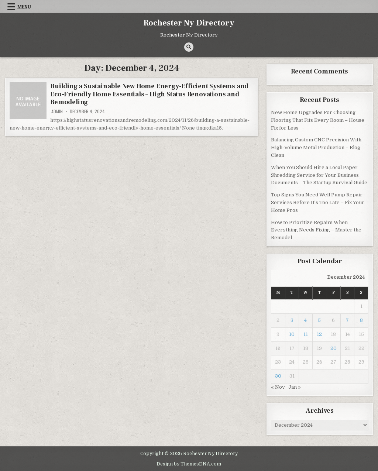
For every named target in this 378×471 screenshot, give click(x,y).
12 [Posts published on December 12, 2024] (319, 334)
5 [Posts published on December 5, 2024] (319, 320)
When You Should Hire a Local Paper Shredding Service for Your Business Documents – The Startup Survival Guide (319, 175)
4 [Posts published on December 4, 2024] (305, 320)
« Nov (278, 387)
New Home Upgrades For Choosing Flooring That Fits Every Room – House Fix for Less (317, 120)
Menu (24, 7)
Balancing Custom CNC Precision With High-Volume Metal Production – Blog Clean (316, 147)
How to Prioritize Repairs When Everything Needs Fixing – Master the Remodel (316, 230)
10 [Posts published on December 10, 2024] (292, 334)
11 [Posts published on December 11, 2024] (305, 334)
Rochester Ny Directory (189, 23)
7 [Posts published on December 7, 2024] (347, 320)
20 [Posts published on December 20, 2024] (333, 348)
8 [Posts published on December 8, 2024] (361, 320)
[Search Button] (188, 47)
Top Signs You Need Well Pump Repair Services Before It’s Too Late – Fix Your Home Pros (317, 202)
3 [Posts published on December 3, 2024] (292, 320)
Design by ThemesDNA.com (189, 464)
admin (57, 111)
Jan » (294, 387)
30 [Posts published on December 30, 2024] (278, 376)
